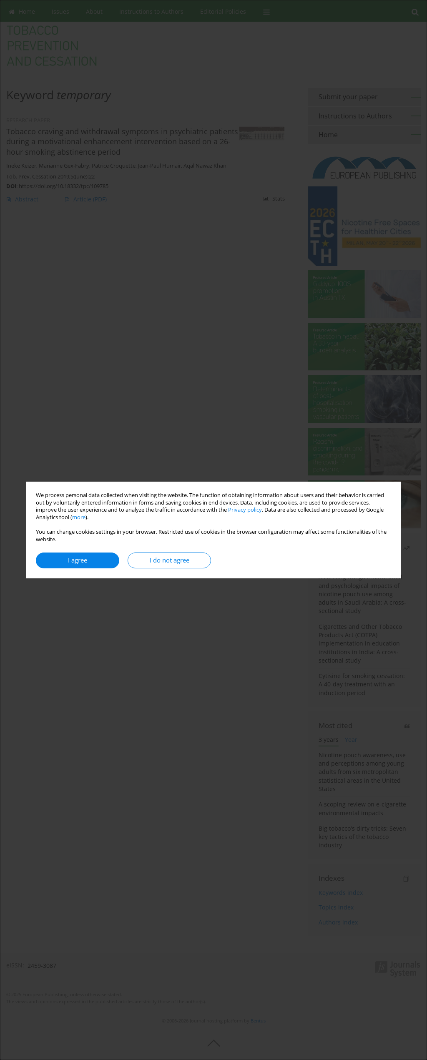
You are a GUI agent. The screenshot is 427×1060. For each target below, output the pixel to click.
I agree (77, 560)
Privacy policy (245, 509)
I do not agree (169, 560)
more (78, 517)
